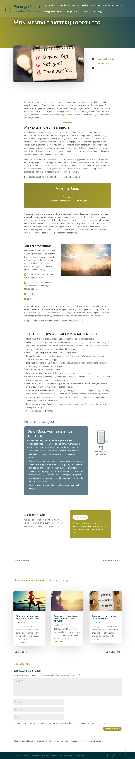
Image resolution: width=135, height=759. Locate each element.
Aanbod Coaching (111, 5)
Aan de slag (80, 517)
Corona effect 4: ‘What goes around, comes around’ (66, 618)
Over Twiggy (97, 12)
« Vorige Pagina (20, 652)
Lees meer (20, 642)
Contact (84, 12)
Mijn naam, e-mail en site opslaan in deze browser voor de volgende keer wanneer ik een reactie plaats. (61, 723)
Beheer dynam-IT (60, 755)
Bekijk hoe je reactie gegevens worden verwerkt (79, 741)
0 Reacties (102, 68)
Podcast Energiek (80, 5)
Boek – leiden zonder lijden (56, 5)
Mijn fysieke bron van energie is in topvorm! (27, 617)
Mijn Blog (95, 5)
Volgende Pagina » (114, 652)
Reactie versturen (112, 728)
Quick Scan (111, 59)
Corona (101, 59)
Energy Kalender (51, 12)
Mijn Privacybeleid (77, 755)
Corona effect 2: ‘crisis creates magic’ (104, 617)
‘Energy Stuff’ (71, 12)
